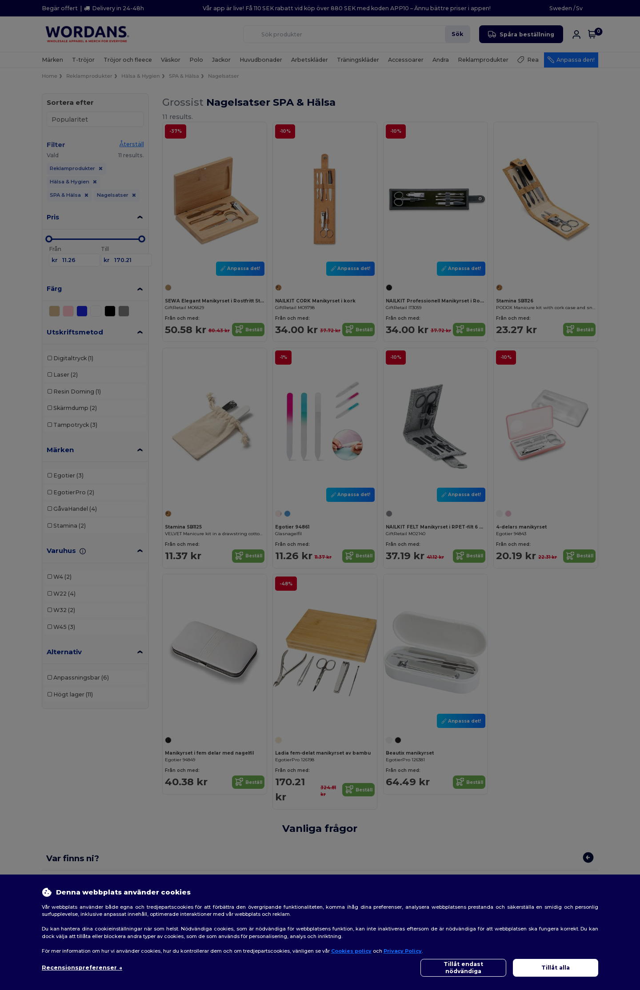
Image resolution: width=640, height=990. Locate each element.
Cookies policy (351, 951)
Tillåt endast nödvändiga (463, 967)
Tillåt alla (555, 967)
